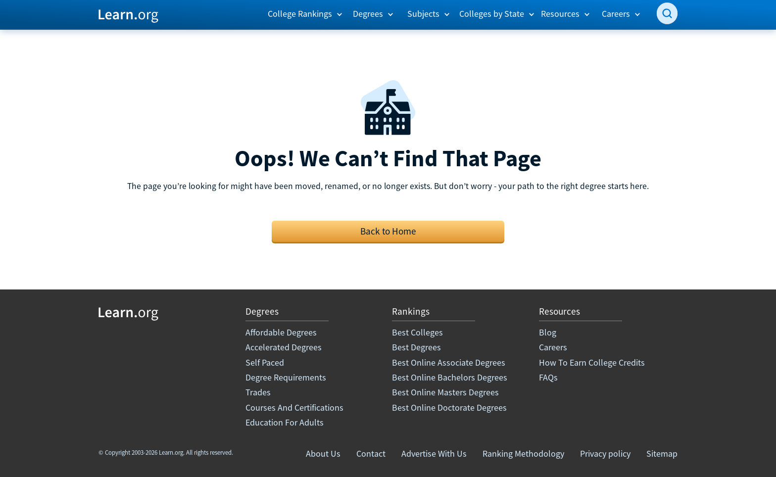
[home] (128, 14)
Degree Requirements (285, 377)
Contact (371, 453)
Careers (553, 347)
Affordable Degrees (281, 332)
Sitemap (662, 453)
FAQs (548, 377)
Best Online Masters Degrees (445, 392)
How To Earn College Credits (592, 362)
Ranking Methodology (523, 453)
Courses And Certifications (294, 407)
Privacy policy (605, 453)
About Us (323, 453)
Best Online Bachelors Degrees (449, 377)
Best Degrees (416, 347)
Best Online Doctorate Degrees (449, 407)
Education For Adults (284, 422)
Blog (547, 332)
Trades (258, 392)
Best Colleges (417, 332)
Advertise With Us (434, 453)
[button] (305, 13)
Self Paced (264, 362)
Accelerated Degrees (283, 347)
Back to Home (388, 231)
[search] (667, 13)
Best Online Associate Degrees (448, 362)
